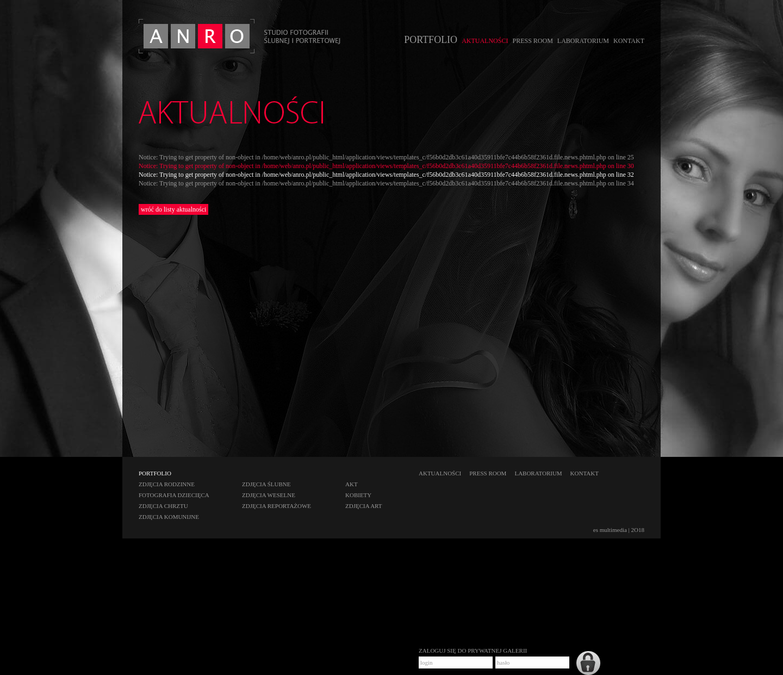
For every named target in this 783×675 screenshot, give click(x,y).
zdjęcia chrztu (163, 506)
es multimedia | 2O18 (618, 530)
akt (351, 484)
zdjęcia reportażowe (276, 506)
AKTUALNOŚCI (485, 41)
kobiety (358, 495)
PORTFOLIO (430, 39)
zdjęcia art (363, 506)
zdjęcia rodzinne (167, 484)
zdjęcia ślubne (266, 484)
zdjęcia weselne (268, 495)
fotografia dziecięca (174, 495)
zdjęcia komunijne (169, 516)
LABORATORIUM (583, 41)
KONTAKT (628, 41)
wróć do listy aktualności (173, 209)
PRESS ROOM (532, 41)
